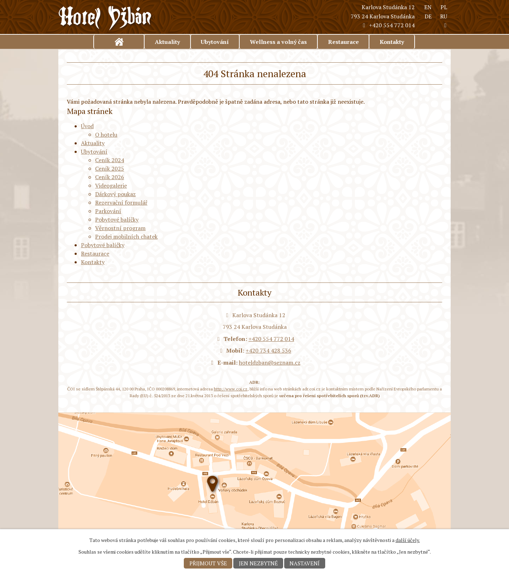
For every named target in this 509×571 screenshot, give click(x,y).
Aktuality (167, 42)
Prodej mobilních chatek (126, 236)
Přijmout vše (208, 563)
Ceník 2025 (109, 168)
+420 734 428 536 (268, 350)
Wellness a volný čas (278, 42)
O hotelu (106, 134)
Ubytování (215, 42)
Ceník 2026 (109, 177)
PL (443, 7)
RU (443, 16)
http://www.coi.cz (230, 389)
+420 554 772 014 (388, 25)
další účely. (408, 540)
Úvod (119, 42)
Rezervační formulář (121, 202)
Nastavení (304, 563)
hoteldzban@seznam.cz (269, 362)
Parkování (108, 211)
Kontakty (392, 42)
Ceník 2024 (109, 160)
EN (428, 7)
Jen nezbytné (258, 563)
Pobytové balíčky (117, 219)
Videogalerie (111, 185)
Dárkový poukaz (115, 194)
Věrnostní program (120, 228)
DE (428, 16)
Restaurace (343, 42)
